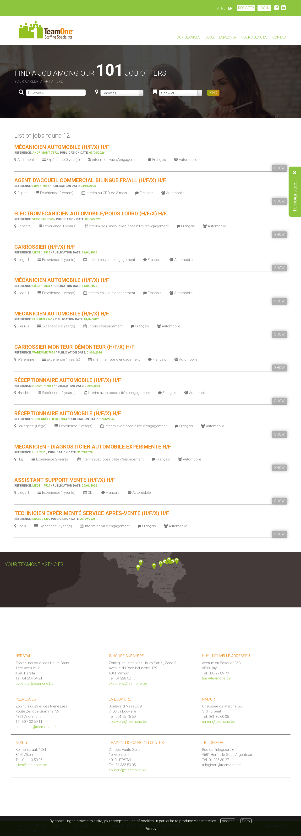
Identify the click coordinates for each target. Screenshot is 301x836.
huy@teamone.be (216, 678)
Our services (189, 37)
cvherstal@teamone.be (35, 683)
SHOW (279, 168)
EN (230, 8)
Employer (227, 37)
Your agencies (254, 37)
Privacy (150, 828)
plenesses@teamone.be (36, 727)
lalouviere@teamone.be (128, 721)
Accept (228, 821)
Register (246, 8)
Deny (246, 821)
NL (223, 8)
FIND (213, 92)
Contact (280, 37)
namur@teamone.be (218, 721)
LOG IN (264, 8)
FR (217, 8)
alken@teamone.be (31, 765)
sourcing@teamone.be (127, 770)
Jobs (209, 37)
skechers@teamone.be (128, 683)
